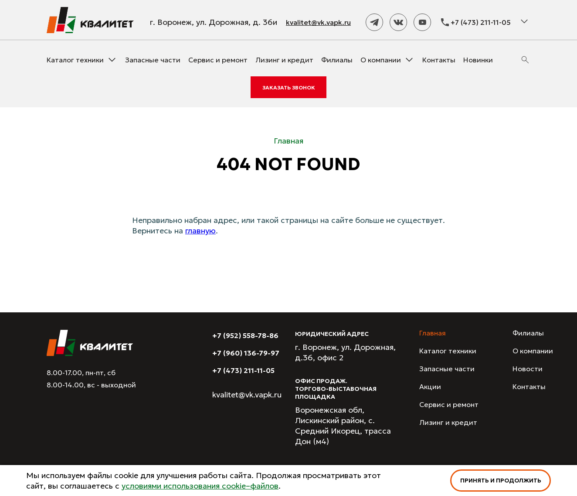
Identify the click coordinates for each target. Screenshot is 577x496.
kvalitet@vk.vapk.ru (318, 22)
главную (200, 231)
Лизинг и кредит (284, 59)
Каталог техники (75, 59)
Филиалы (337, 59)
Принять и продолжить (500, 480)
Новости (528, 368)
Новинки (478, 59)
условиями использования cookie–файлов (200, 486)
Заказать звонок (288, 87)
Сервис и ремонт (218, 59)
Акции (430, 386)
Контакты (438, 59)
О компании (380, 59)
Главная (432, 332)
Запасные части (152, 59)
